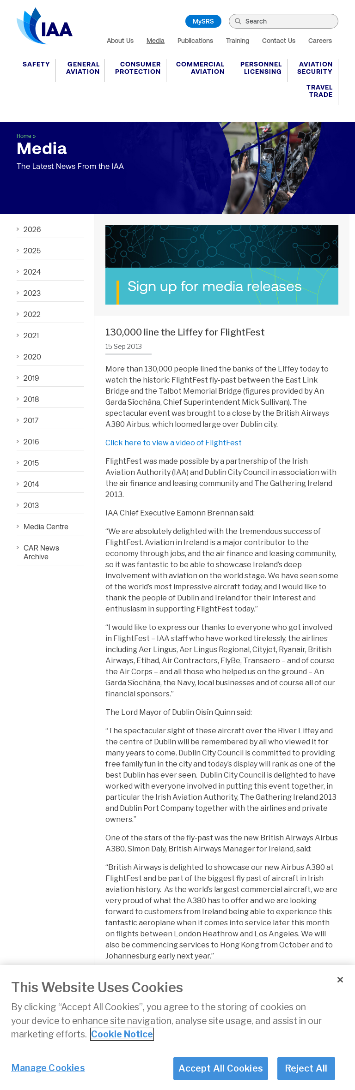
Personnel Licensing (261, 67)
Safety (36, 64)
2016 (31, 441)
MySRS (203, 21)
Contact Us (278, 40)
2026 (32, 229)
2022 (32, 314)
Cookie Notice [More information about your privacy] (122, 1034)
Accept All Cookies (220, 1068)
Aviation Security (315, 67)
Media (156, 40)
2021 (31, 335)
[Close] (340, 980)
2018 (31, 399)
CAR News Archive (41, 552)
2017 (31, 420)
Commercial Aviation (200, 67)
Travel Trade (319, 91)
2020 (32, 357)
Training (237, 40)
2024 (32, 272)
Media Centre (46, 526)
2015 (31, 463)
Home (24, 136)
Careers (320, 40)
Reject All (306, 1068)
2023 (32, 293)
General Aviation (83, 67)
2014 (31, 484)
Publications (195, 40)
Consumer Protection (138, 67)
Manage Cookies (48, 1067)
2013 (31, 505)
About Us (120, 40)
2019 (31, 378)
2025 (32, 250)
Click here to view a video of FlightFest (173, 442)
